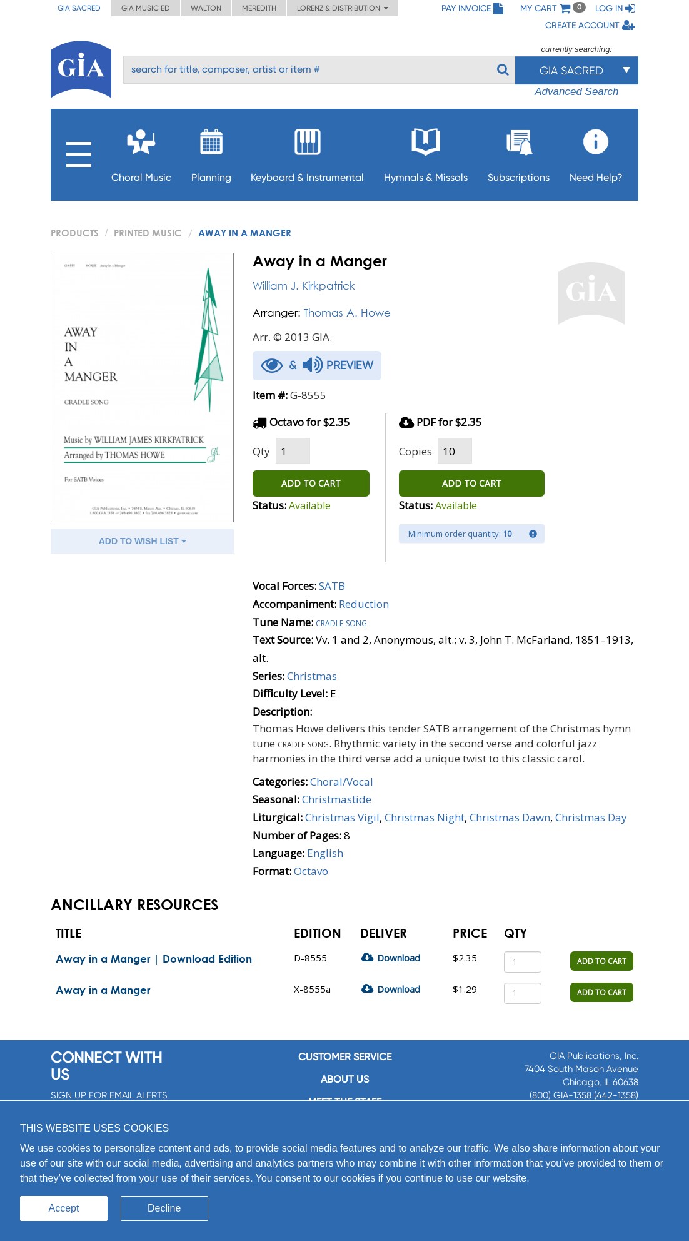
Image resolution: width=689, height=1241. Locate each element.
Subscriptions (519, 151)
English (325, 853)
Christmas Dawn (510, 817)
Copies (415, 451)
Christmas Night (425, 817)
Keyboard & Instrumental (307, 151)
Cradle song (341, 622)
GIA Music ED (145, 8)
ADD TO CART (311, 483)
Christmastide (336, 799)
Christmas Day (591, 817)
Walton (206, 8)
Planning (211, 151)
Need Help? (596, 151)
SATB (332, 586)
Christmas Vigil (342, 817)
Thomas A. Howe (347, 312)
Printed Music (148, 232)
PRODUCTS (75, 232)
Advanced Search (576, 92)
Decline (164, 1208)
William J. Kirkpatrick (304, 285)
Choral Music (141, 151)
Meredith (259, 8)
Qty (261, 451)
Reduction (364, 604)
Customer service (344, 1057)
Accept (64, 1208)
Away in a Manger (103, 990)
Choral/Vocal (341, 781)
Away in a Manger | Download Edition (154, 959)
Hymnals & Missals (426, 151)
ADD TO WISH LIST (142, 541)
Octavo (311, 871)
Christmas (312, 676)
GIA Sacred (79, 8)
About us (345, 1079)
